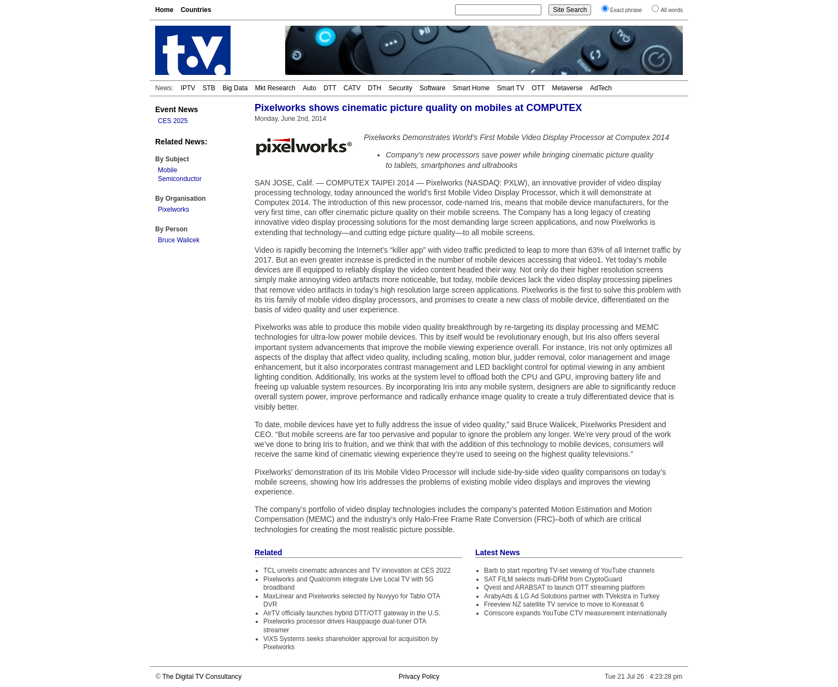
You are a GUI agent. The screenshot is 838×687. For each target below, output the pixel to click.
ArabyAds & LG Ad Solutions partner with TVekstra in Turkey (571, 596)
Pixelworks (173, 209)
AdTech (601, 88)
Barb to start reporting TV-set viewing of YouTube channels (569, 570)
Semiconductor (180, 179)
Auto (309, 88)
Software (432, 88)
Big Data (234, 88)
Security (400, 88)
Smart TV (510, 88)
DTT (329, 88)
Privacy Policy (419, 676)
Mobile (167, 170)
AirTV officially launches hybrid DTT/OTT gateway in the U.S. (351, 613)
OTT (538, 88)
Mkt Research (275, 88)
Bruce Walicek (178, 240)
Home (164, 10)
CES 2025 (173, 121)
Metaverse (567, 88)
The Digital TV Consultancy (201, 676)
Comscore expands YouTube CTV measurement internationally (575, 613)
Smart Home (471, 88)
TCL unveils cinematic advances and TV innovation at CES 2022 (357, 570)
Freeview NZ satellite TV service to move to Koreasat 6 (564, 604)
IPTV (188, 88)
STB (209, 88)
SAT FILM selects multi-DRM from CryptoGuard (553, 579)
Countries (196, 10)
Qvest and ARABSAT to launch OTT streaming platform (564, 587)
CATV (352, 88)
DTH (374, 88)
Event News (176, 109)
